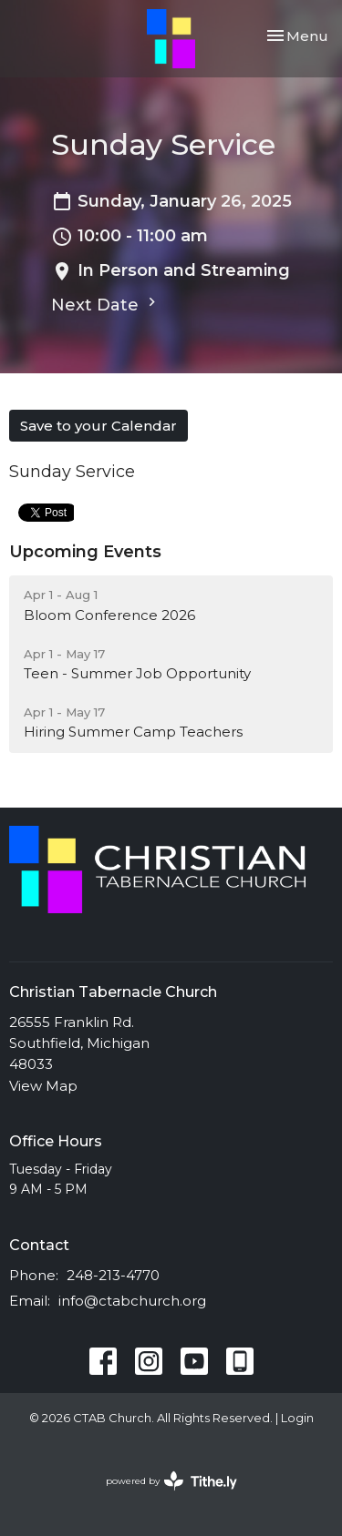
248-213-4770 (113, 1275)
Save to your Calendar (98, 425)
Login (297, 1418)
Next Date (106, 304)
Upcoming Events (85, 552)
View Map (43, 1085)
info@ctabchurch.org (132, 1300)
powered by (171, 1481)
